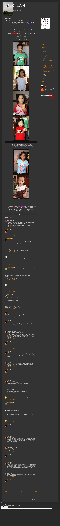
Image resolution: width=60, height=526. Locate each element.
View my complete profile (48, 90)
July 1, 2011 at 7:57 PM (10, 421)
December (44, 51)
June (44, 59)
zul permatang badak (10, 267)
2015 (43, 44)
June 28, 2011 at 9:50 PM (11, 377)
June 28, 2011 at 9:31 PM (11, 348)
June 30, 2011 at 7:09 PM (11, 392)
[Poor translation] (6, 507)
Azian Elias (9, 274)
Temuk (8, 229)
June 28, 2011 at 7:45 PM (11, 317)
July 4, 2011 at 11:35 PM (11, 476)
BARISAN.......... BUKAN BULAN (48, 60)
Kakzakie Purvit (9, 219)
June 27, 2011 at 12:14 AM (11, 264)
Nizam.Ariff (9, 282)
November (44, 52)
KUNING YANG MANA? (46, 69)
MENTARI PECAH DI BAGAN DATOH (48, 64)
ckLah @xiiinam (9, 409)
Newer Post (6, 491)
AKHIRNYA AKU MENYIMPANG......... (48, 67)
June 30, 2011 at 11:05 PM (11, 406)
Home (21, 491)
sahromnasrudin (10, 254)
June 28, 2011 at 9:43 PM (11, 366)
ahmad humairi (9, 294)
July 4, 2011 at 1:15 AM (10, 468)
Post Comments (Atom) (12, 492)
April (43, 74)
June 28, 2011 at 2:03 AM (11, 308)
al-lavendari (9, 238)
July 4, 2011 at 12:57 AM (11, 442)
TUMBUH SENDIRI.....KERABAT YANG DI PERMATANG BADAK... (49, 71)
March (44, 75)
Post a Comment (8, 489)
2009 (43, 81)
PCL (8, 395)
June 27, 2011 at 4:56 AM (11, 279)
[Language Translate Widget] (46, 95)
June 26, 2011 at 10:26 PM (11, 235)
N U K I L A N (15, 6)
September (44, 55)
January (44, 78)
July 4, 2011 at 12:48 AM (11, 433)
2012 (43, 48)
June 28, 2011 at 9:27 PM (11, 338)
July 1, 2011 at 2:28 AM (10, 415)
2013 (43, 47)
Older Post (35, 491)
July (43, 58)
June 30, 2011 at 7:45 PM (11, 399)
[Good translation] (3, 507)
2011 (43, 50)
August (44, 56)
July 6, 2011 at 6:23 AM (10, 487)
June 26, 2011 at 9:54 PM (11, 226)
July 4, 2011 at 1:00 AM (10, 451)
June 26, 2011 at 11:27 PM (11, 251)
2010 (43, 80)
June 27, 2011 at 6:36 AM (11, 291)
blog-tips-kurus (9, 402)
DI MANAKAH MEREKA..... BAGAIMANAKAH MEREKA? (48, 62)
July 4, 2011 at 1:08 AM (10, 459)
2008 (43, 82)
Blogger (34, 499)
